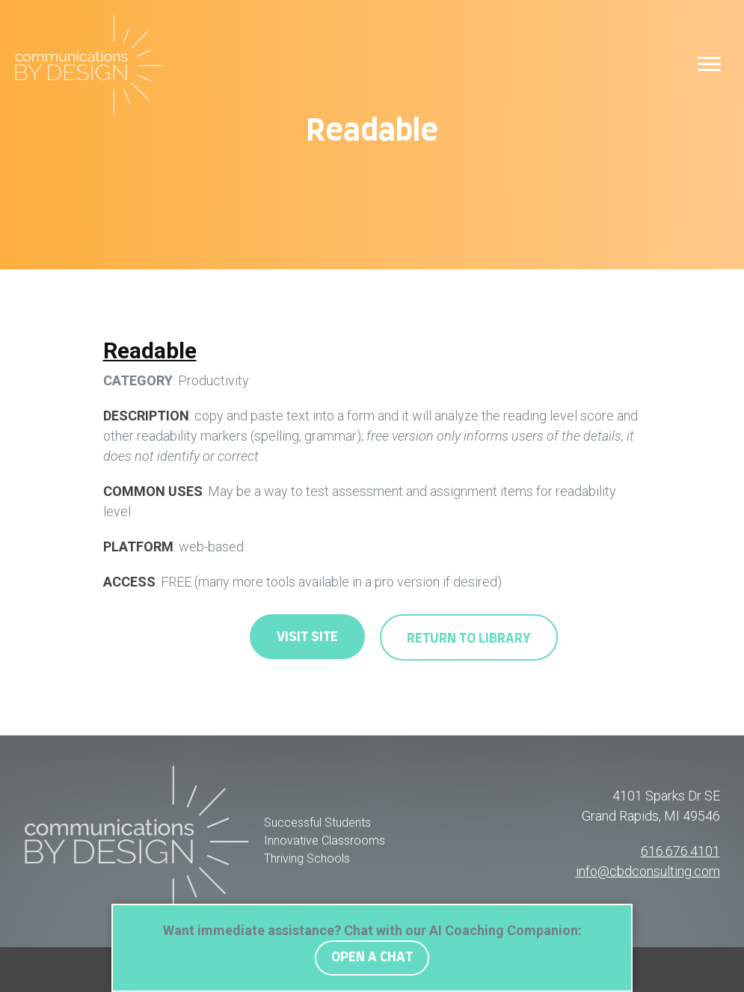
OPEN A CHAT (372, 957)
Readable (150, 350)
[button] (709, 63)
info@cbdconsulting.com (648, 871)
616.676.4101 (680, 851)
